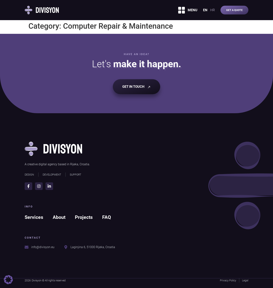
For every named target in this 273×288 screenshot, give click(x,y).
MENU (192, 10)
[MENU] (181, 10)
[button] (8, 279)
